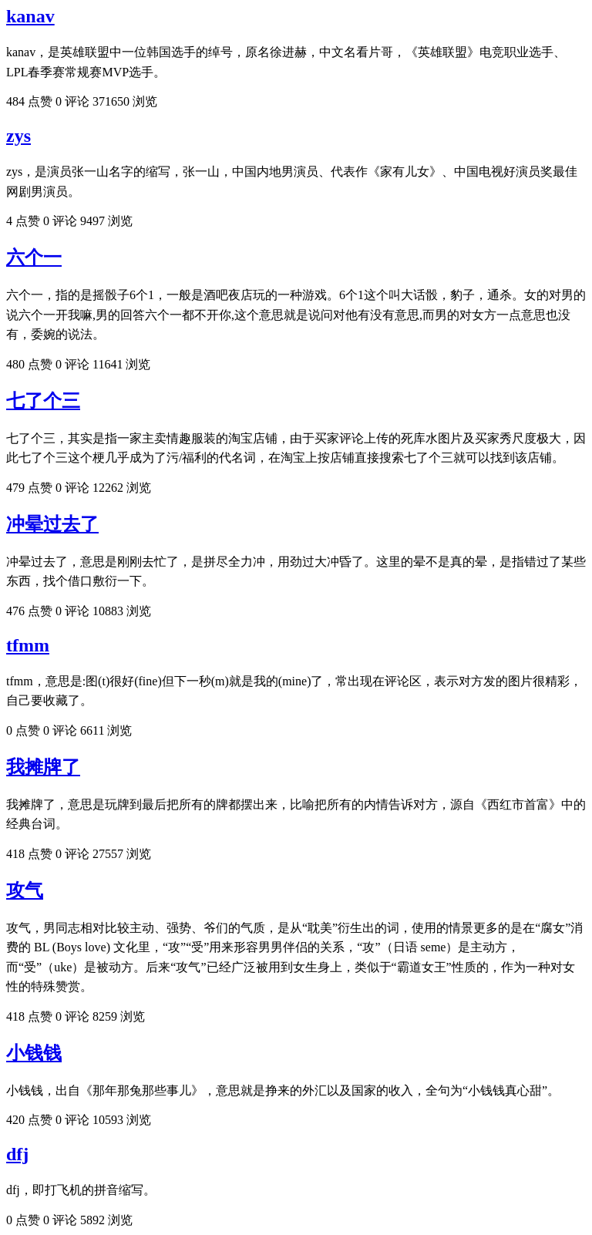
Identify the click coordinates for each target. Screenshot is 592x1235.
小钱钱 (34, 1053)
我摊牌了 (43, 767)
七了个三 (43, 401)
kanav (30, 16)
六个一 (34, 257)
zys (18, 136)
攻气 (24, 890)
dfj (17, 1154)
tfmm (27, 645)
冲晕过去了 (52, 524)
